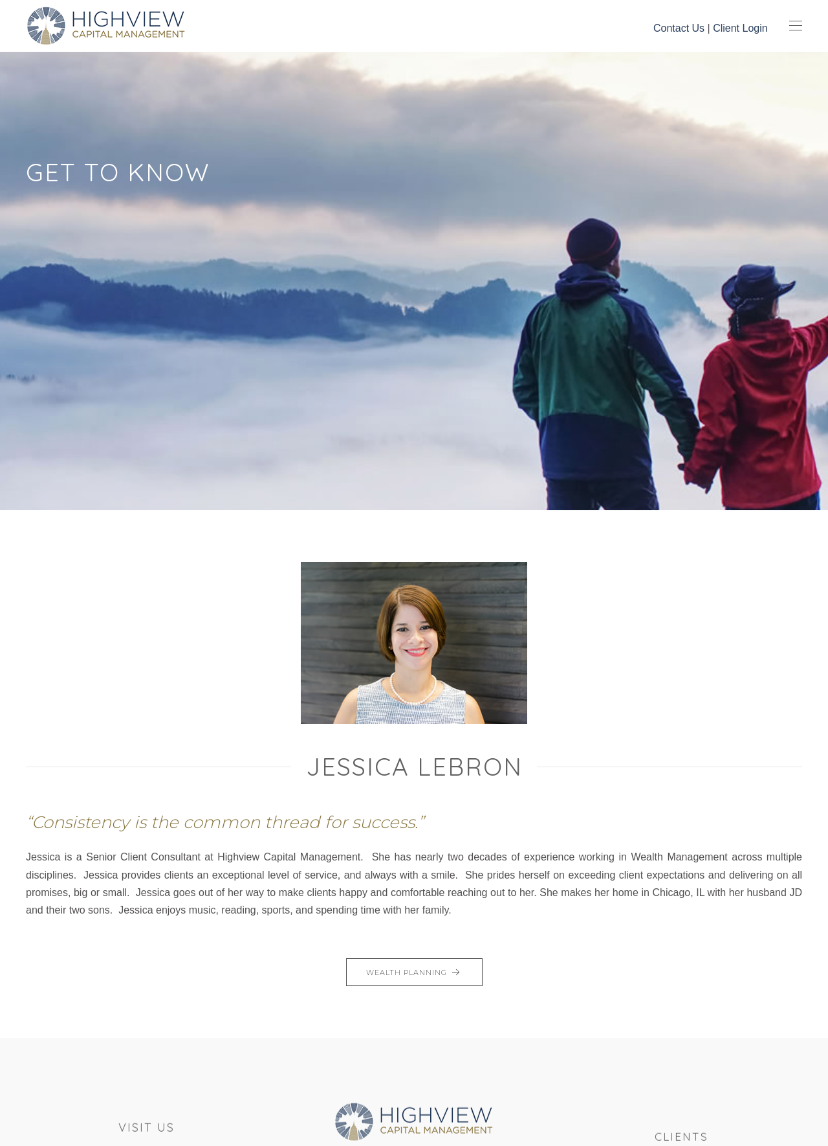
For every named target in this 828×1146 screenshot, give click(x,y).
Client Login (740, 28)
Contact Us (678, 28)
